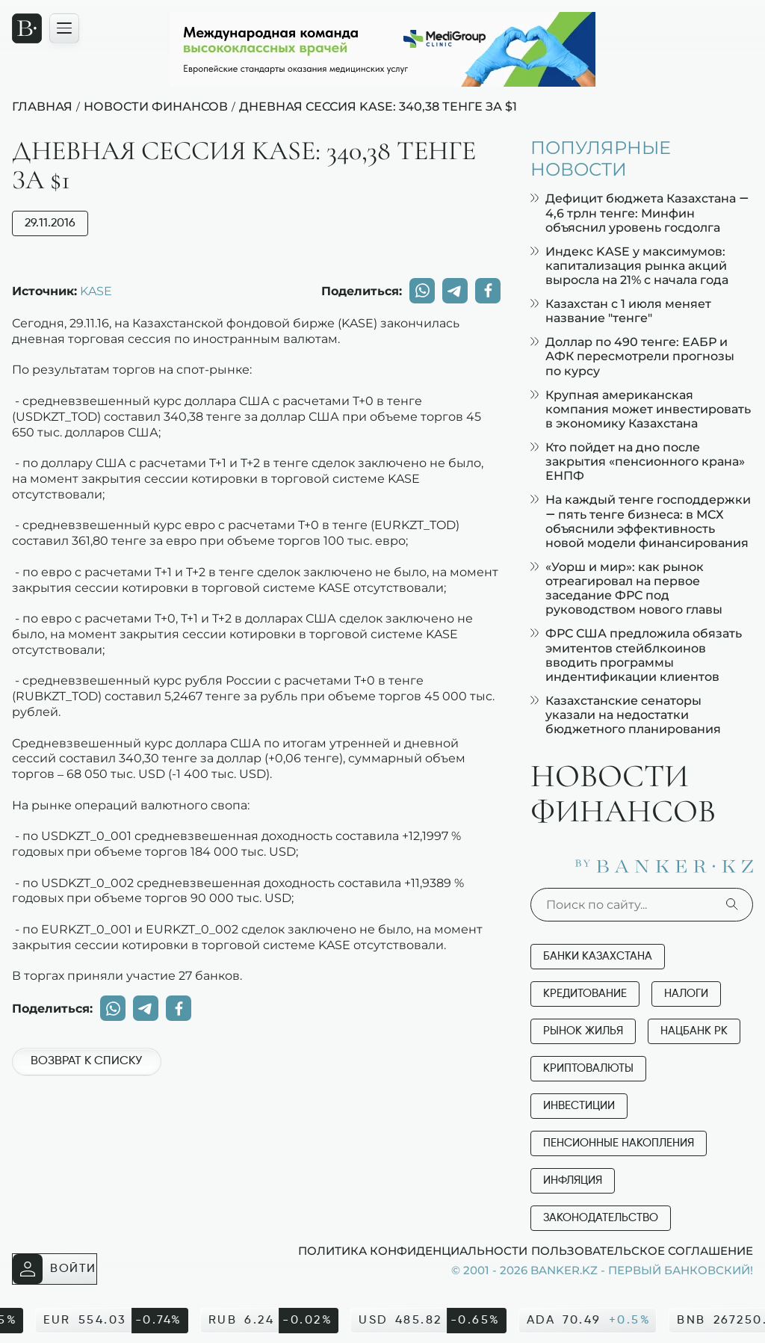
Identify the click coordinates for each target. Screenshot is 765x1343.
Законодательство (600, 1217)
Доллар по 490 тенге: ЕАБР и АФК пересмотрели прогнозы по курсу (632, 356)
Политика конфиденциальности (412, 1250)
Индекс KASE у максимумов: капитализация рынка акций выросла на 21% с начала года (629, 265)
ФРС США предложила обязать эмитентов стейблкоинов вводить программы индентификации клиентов (636, 655)
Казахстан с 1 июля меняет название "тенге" (620, 311)
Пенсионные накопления (618, 1143)
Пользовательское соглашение (642, 1250)
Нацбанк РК (694, 1031)
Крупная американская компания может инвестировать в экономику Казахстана (640, 409)
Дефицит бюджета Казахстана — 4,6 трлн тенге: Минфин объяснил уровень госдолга (639, 212)
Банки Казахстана (597, 956)
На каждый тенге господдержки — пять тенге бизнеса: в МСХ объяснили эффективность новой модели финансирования (640, 521)
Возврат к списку (86, 1061)
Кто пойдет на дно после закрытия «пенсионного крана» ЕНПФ (637, 461)
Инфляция (572, 1180)
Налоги (686, 993)
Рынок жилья (583, 1031)
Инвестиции (579, 1105)
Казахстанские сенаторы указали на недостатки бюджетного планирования (625, 715)
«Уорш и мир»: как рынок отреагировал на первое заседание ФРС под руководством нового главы (626, 588)
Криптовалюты (588, 1068)
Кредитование (585, 993)
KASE (96, 290)
